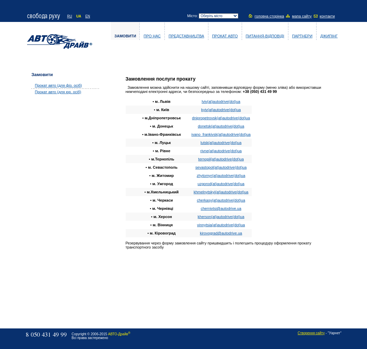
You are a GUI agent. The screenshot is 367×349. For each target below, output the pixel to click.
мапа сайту (302, 16)
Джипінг (328, 36)
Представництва (186, 36)
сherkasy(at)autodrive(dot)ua (221, 200)
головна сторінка (269, 16)
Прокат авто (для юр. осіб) (58, 92)
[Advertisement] (59, 208)
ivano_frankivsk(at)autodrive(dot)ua (221, 134)
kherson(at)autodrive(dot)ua (221, 217)
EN (87, 16)
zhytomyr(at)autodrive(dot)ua (221, 175)
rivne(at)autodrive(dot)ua (220, 151)
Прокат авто (225, 36)
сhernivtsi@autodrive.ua (221, 208)
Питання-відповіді (265, 36)
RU (69, 16)
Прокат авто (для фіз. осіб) (58, 85)
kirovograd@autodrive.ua (221, 233)
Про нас (152, 36)
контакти (327, 16)
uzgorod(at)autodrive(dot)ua (221, 184)
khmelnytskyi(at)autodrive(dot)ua (221, 192)
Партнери (302, 36)
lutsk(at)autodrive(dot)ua (220, 143)
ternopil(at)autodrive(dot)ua (221, 159)
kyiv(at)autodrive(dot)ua (221, 110)
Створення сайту (311, 333)
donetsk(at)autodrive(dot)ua (221, 126)
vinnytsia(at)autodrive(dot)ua (221, 225)
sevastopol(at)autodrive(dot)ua (220, 167)
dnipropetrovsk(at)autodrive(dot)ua (221, 118)
